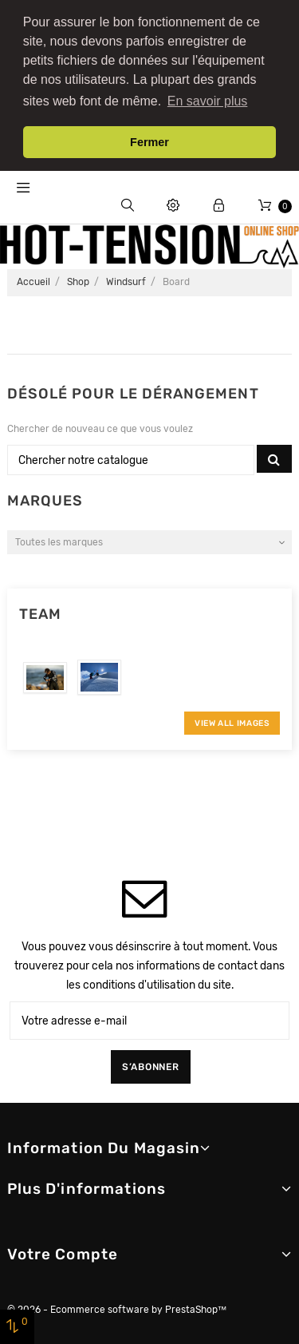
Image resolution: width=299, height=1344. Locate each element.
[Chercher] (131, 449)
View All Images (232, 712)
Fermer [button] (149, 142)
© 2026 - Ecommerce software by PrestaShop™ (117, 1298)
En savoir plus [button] (207, 101)
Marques (45, 489)
